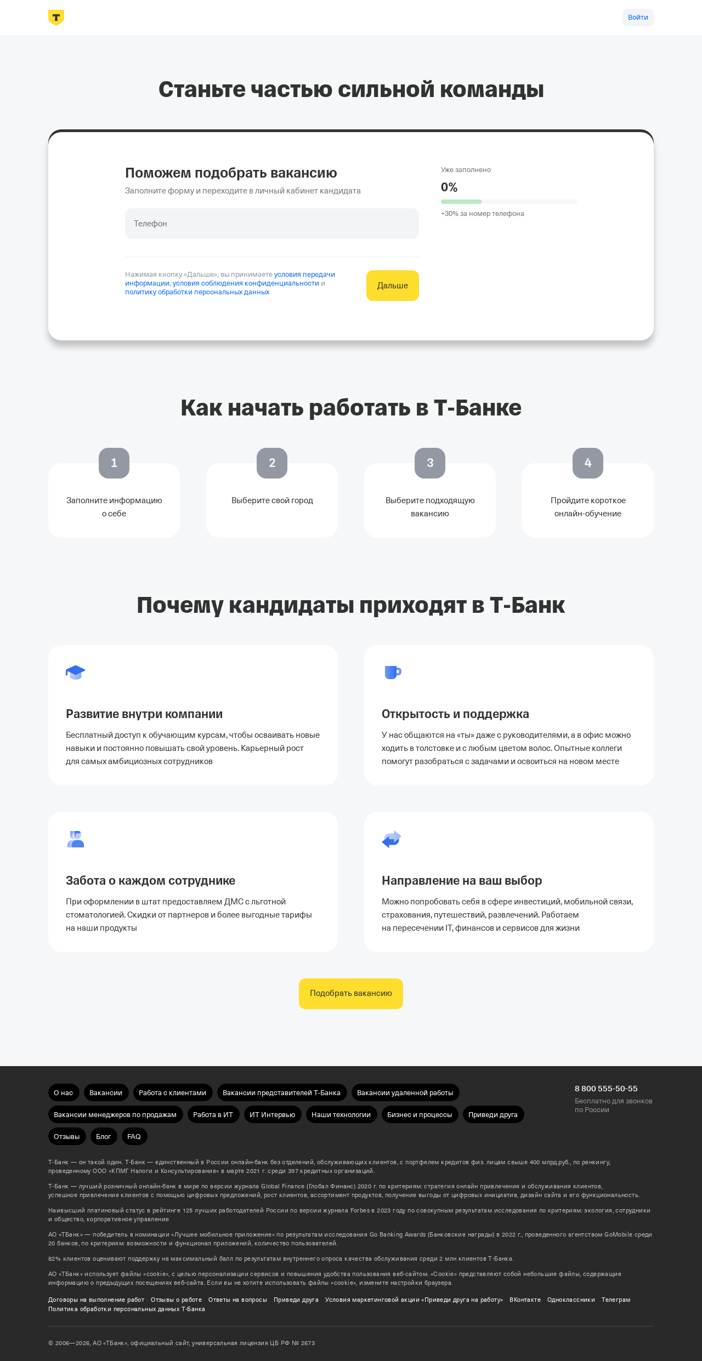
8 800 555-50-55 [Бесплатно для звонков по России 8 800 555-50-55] (606, 1089)
